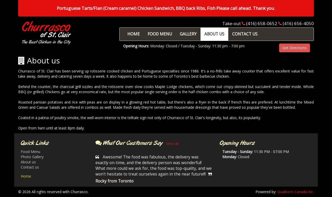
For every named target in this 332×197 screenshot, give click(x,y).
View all (172, 143)
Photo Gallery (32, 156)
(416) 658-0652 (261, 23)
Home (26, 176)
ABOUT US (214, 34)
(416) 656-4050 (298, 23)
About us (28, 161)
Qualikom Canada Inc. (295, 191)
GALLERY (188, 34)
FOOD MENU (160, 34)
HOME (133, 34)
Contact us (30, 167)
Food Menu (30, 151)
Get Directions (294, 47)
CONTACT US (245, 34)
